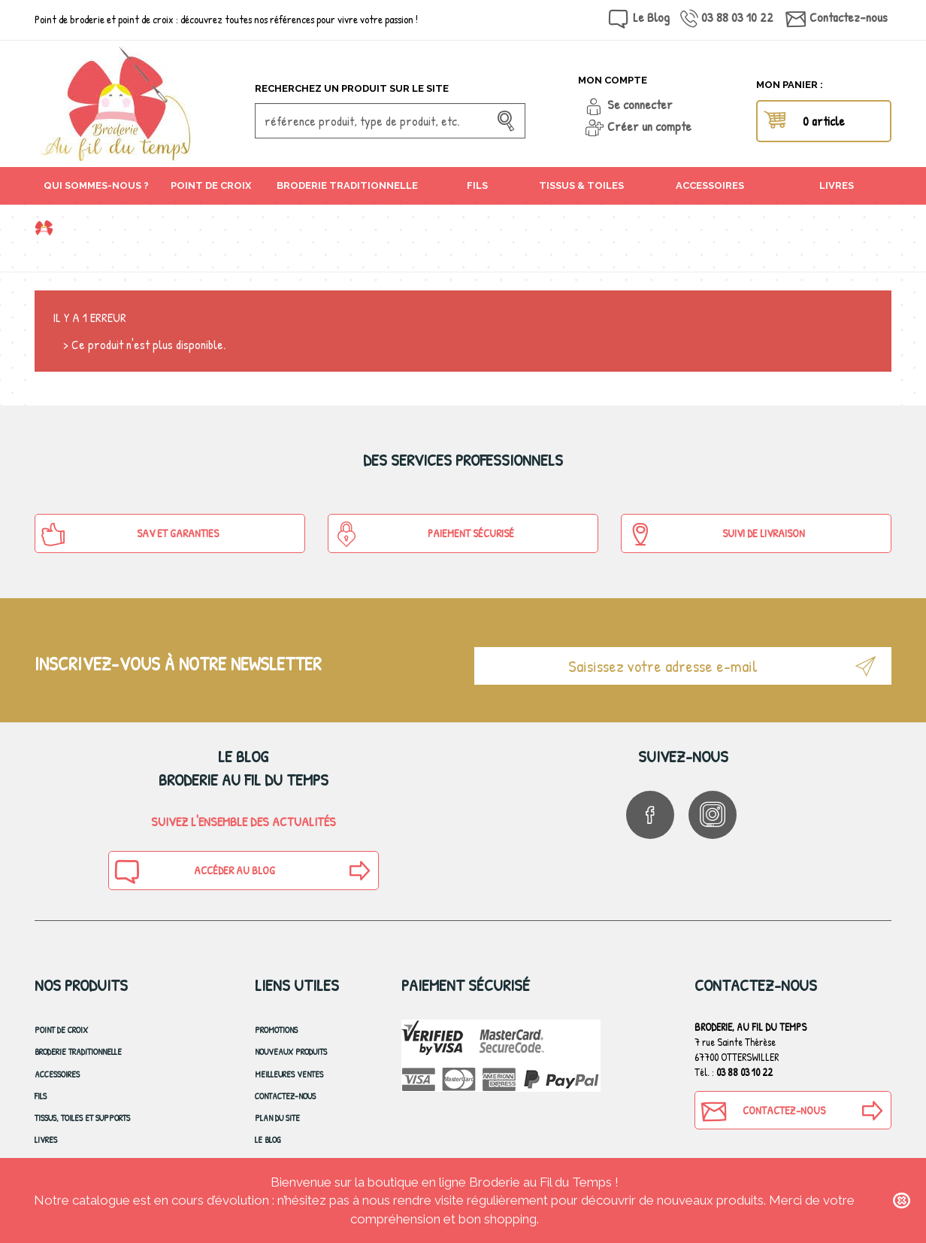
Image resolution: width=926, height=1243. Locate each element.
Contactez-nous (848, 17)
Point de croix (61, 1029)
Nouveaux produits (291, 1051)
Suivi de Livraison (716, 534)
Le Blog (651, 17)
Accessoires (57, 1074)
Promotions (276, 1029)
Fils (41, 1096)
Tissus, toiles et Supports (82, 1117)
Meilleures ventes (289, 1074)
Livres (46, 1139)
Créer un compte (649, 126)
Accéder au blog (194, 871)
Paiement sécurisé (424, 534)
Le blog (268, 1139)
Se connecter (640, 104)
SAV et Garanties (130, 534)
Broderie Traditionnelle (78, 1051)
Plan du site (277, 1117)
